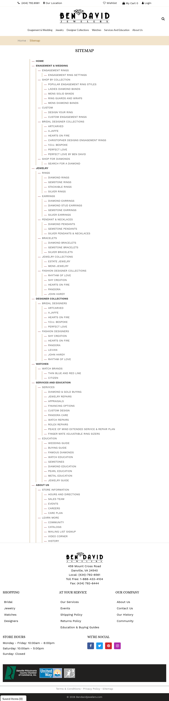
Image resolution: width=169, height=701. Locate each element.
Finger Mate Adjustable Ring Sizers (74, 433)
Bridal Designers (54, 303)
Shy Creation (57, 279)
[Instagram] (117, 645)
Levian (52, 349)
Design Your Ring (60, 112)
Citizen (53, 377)
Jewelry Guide (58, 480)
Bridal (8, 602)
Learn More (50, 517)
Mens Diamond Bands (63, 102)
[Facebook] (90, 645)
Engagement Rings (55, 70)
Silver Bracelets (60, 252)
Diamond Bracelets (62, 242)
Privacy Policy (91, 688)
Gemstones (56, 461)
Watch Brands (52, 368)
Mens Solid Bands (61, 93)
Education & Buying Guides (79, 627)
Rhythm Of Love (59, 275)
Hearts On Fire (59, 135)
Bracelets (49, 238)
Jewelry (42, 168)
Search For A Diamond (64, 163)
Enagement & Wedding (52, 65)
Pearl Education (60, 471)
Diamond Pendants (61, 224)
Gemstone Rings (59, 182)
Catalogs (54, 526)
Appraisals (56, 401)
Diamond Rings (58, 177)
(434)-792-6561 (88, 574)
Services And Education (53, 382)
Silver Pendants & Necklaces (69, 233)
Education (49, 438)
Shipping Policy (71, 614)
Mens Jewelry (58, 265)
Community (56, 522)
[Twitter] (99, 645)
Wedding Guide (58, 443)
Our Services (69, 602)
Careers (54, 508)
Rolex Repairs (58, 424)
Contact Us (125, 608)
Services (48, 387)
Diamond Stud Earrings (65, 205)
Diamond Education (62, 466)
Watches (42, 363)
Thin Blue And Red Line (64, 373)
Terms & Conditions (68, 688)
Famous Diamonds (61, 452)
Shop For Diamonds (56, 158)
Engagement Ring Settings (67, 74)
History (53, 540)
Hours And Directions (64, 494)
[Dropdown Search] (163, 19)
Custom (47, 107)
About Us (42, 484)
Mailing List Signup (62, 531)
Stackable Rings (60, 186)
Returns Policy (70, 621)
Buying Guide (57, 447)
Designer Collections (52, 298)
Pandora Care (58, 415)
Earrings (48, 196)
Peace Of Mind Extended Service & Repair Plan (81, 429)
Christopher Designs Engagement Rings (77, 140)
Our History (125, 614)
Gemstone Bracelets (63, 247)
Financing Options (61, 405)
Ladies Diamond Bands (64, 88)
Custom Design (59, 410)
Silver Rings (57, 191)
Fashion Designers (55, 331)
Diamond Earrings (61, 200)
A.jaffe (53, 130)
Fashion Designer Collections (64, 270)
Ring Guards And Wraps (65, 98)
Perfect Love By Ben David (67, 154)
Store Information (55, 489)
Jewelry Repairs (60, 396)
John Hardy (56, 293)
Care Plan (55, 512)
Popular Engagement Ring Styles (72, 84)
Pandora (54, 289)
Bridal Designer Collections (63, 121)
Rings (46, 172)
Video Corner (58, 536)
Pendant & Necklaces (57, 219)
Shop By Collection (56, 79)
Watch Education (60, 457)
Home (22, 40)
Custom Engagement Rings (67, 116)
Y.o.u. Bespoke (58, 144)
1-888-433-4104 (91, 579)
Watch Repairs (58, 419)
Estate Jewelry (59, 261)
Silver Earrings (59, 214)
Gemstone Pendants (62, 228)
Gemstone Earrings (62, 210)
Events (53, 503)
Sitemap (108, 688)
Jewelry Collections (57, 256)
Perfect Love (57, 149)
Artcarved (55, 126)
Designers (11, 621)
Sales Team (56, 498)
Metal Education (60, 475)
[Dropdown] (40, 30)
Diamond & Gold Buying (65, 391)
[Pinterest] (108, 645)
